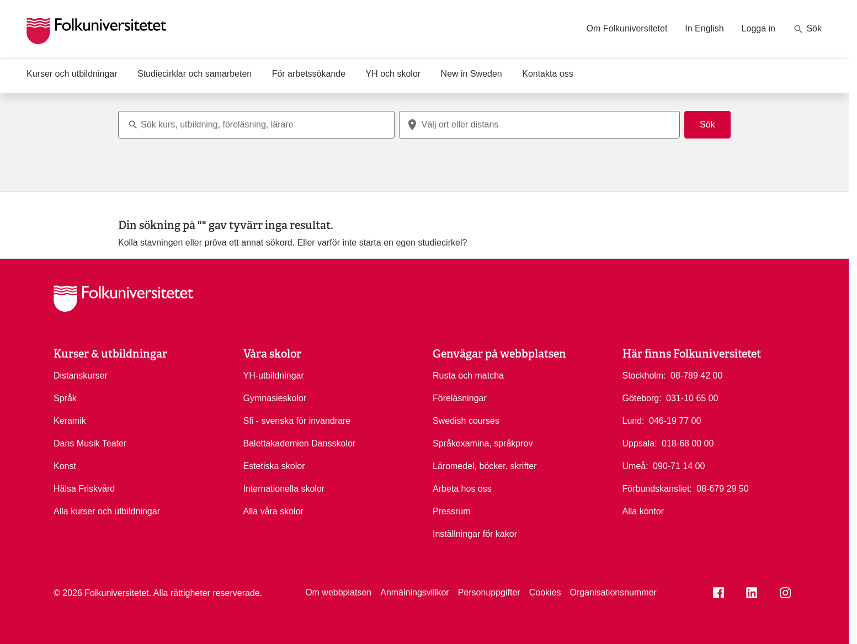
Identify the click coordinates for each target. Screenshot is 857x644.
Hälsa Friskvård (84, 488)
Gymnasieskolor (275, 398)
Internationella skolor (284, 488)
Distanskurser (81, 375)
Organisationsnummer (612, 592)
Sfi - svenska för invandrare (297, 420)
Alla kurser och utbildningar (107, 511)
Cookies (545, 592)
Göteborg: (642, 398)
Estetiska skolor (274, 466)
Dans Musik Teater (90, 443)
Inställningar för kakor (475, 534)
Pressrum (451, 511)
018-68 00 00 (688, 442)
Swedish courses (466, 420)
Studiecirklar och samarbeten (194, 73)
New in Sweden (471, 73)
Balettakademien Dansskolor (299, 443)
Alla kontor (643, 511)
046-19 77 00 (675, 419)
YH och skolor (393, 73)
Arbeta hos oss (462, 488)
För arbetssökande (308, 73)
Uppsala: (639, 443)
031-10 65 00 (692, 397)
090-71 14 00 (679, 465)
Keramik (70, 420)
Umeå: (635, 466)
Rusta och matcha (468, 375)
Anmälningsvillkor (414, 592)
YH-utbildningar (273, 375)
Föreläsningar (460, 398)
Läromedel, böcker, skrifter (485, 466)
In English (704, 28)
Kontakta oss (547, 73)
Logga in (758, 28)
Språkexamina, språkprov (483, 443)
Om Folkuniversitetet (627, 28)
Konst (65, 466)
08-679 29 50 (722, 487)
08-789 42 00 (696, 374)
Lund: (633, 420)
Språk (65, 398)
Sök (807, 29)
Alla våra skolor (273, 511)
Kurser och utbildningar (72, 73)
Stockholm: (644, 375)
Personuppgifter (489, 592)
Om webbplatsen (338, 592)
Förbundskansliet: (657, 488)
